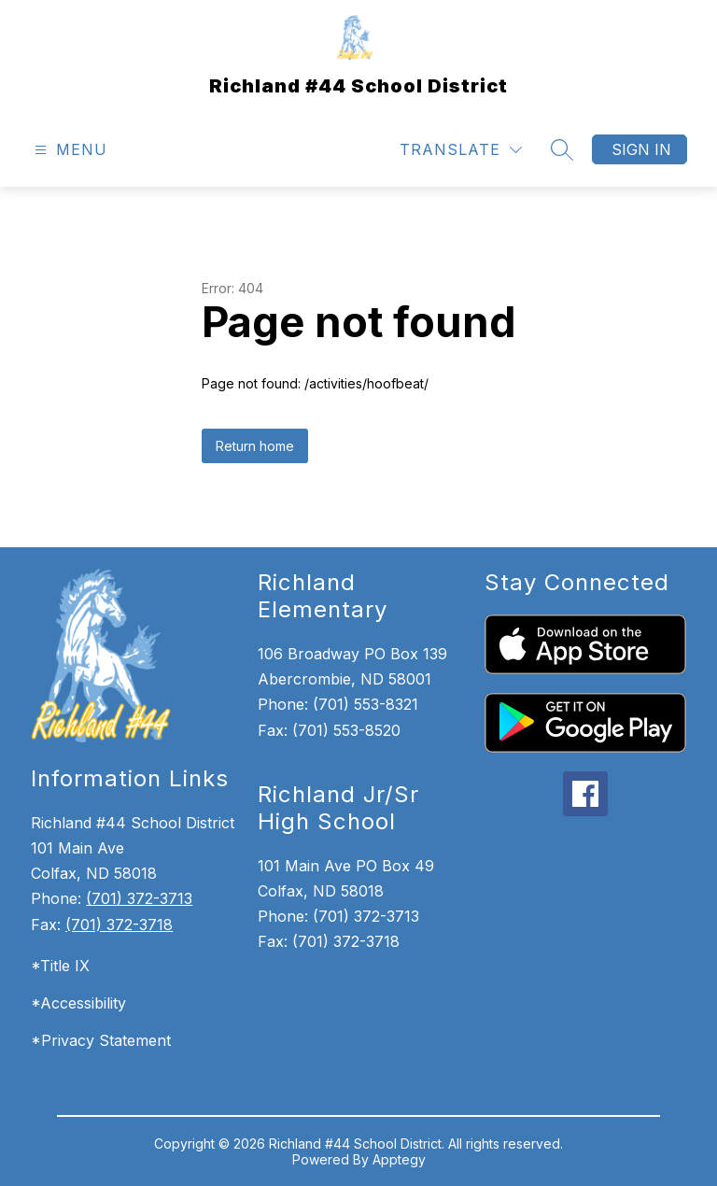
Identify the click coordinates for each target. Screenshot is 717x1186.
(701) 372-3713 (139, 898)
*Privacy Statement (101, 1040)
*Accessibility (78, 1003)
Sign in (641, 149)
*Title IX (60, 965)
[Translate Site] (461, 150)
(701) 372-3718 (119, 924)
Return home (255, 446)
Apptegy (399, 1159)
